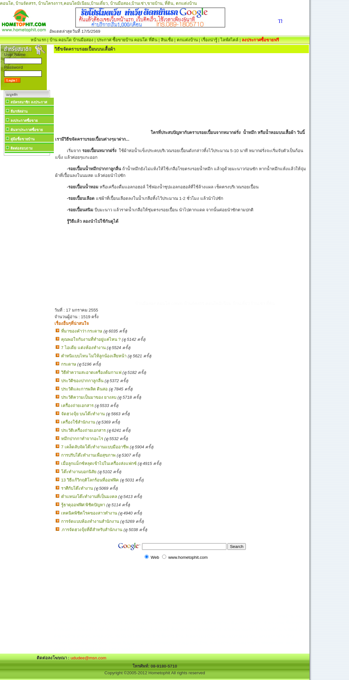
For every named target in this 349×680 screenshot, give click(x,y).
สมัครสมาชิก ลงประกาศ (29, 102)
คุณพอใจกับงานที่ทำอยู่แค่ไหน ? (91, 339)
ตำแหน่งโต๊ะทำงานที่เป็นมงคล (89, 496)
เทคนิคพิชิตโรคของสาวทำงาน (89, 513)
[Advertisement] (26, 252)
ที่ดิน (169, 3)
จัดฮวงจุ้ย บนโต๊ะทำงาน (83, 413)
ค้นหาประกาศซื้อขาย (27, 130)
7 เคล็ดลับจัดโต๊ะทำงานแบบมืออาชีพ (95, 447)
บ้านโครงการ (50, 3)
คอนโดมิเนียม (77, 3)
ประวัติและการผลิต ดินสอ (84, 389)
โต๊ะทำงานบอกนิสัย (78, 471)
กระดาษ (68, 364)
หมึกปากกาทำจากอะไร (82, 438)
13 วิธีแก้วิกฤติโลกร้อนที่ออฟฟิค (90, 480)
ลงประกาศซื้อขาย (24, 121)
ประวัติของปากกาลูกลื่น (82, 380)
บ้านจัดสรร (26, 3)
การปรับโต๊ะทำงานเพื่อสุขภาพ (88, 455)
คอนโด (6, 3)
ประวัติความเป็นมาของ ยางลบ (89, 397)
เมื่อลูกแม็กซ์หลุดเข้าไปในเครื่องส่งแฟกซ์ (99, 463)
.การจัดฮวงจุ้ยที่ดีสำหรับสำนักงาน (92, 529)
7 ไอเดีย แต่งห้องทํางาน (83, 347)
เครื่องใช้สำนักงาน (78, 422)
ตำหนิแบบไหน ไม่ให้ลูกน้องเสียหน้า (94, 356)
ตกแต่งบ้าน (186, 3)
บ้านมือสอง (120, 3)
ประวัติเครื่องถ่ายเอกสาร (83, 430)
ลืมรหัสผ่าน (19, 111)
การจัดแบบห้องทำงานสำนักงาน (90, 521)
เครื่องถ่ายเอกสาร (77, 405)
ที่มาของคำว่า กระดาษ (82, 331)
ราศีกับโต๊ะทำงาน (77, 488)
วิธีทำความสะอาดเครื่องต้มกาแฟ (91, 372)
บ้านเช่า (139, 3)
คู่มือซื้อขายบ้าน (23, 139)
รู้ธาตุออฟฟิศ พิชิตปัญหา (83, 504)
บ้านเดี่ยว (99, 3)
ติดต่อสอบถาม (21, 148)
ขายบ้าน (154, 3)
